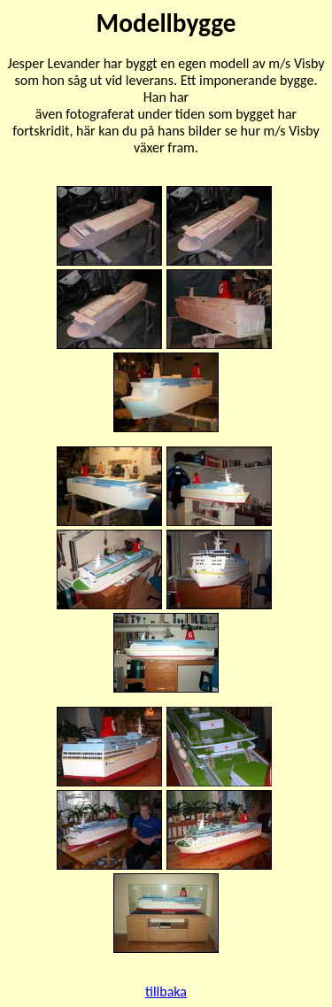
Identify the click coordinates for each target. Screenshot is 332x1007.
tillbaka (166, 991)
